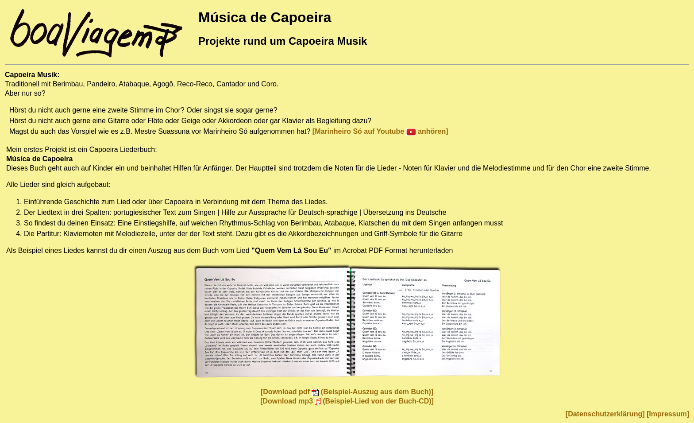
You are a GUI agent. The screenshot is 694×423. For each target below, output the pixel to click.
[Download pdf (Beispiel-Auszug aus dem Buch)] (347, 392)
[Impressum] (668, 414)
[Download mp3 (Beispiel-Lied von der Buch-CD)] (347, 401)
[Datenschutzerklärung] (605, 414)
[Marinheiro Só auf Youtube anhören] (380, 131)
